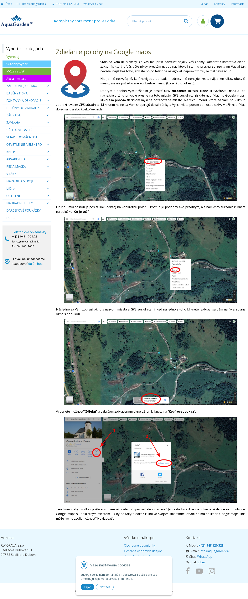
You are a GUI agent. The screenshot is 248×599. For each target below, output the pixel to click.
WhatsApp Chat (93, 4)
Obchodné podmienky (140, 545)
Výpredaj (12, 57)
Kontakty (219, 4)
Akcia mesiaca (16, 79)
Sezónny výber (17, 64)
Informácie (237, 4)
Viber (201, 562)
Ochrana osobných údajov (143, 551)
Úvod (9, 4)
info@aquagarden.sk (34, 4)
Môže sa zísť (15, 71)
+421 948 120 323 (67, 4)
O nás (204, 4)
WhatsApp (204, 556)
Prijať (87, 587)
